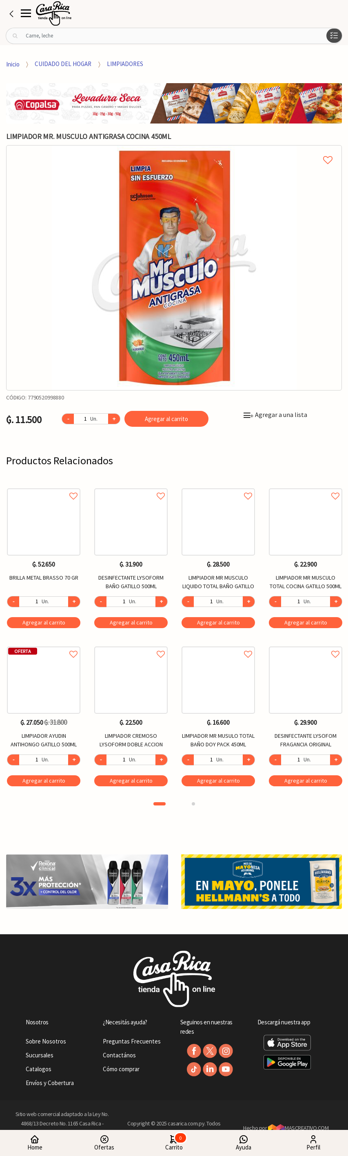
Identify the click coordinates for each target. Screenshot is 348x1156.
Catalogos (38, 1069)
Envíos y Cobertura (50, 1083)
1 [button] (159, 804)
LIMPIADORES (125, 64)
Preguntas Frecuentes (132, 1041)
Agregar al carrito (166, 419)
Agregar (43, 622)
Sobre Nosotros (46, 1041)
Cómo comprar (121, 1069)
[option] (174, 268)
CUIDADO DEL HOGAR (63, 64)
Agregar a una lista (275, 414)
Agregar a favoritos (43, 487)
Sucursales (39, 1055)
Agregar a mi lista (174, 151)
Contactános (119, 1055)
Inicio (13, 64)
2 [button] (193, 804)
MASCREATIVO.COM (298, 1128)
